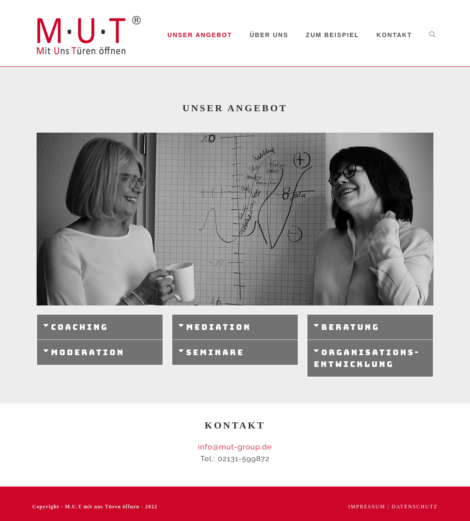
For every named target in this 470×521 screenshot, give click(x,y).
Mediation (218, 327)
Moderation (88, 352)
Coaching (80, 327)
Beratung (350, 327)
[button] (100, 327)
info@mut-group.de (235, 446)
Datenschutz (415, 507)
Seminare (215, 352)
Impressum (366, 507)
